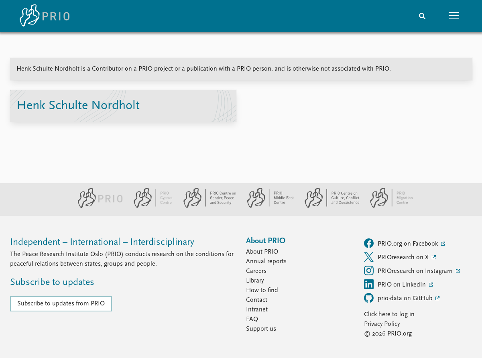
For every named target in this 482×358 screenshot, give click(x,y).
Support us (261, 329)
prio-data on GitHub (399, 298)
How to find (262, 290)
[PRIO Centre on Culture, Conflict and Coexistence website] (328, 206)
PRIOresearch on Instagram (409, 270)
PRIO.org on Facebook (401, 243)
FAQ (252, 319)
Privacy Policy (382, 324)
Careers (256, 271)
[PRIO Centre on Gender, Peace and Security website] (206, 206)
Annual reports (266, 261)
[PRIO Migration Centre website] (387, 206)
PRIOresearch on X (397, 257)
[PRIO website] (97, 206)
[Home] (44, 16)
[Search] (422, 16)
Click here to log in (389, 314)
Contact (256, 300)
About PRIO (262, 252)
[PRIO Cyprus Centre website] (150, 206)
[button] (454, 16)
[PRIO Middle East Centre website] (267, 206)
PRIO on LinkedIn (395, 284)
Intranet (257, 310)
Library (255, 281)
